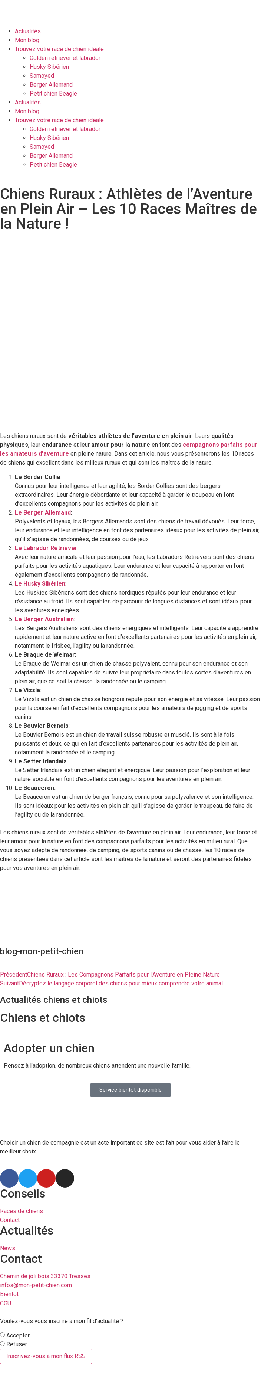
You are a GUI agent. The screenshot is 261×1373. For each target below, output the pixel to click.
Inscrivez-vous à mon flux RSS (46, 1356)
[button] (130, 1090)
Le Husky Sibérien (40, 583)
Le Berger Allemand (43, 512)
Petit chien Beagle (53, 93)
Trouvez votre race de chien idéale (59, 49)
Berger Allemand (51, 84)
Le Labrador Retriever (46, 548)
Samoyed (42, 75)
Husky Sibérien (49, 66)
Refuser (16, 1344)
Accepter (18, 1336)
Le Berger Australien (44, 619)
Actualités (28, 31)
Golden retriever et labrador (65, 57)
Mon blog (27, 40)
